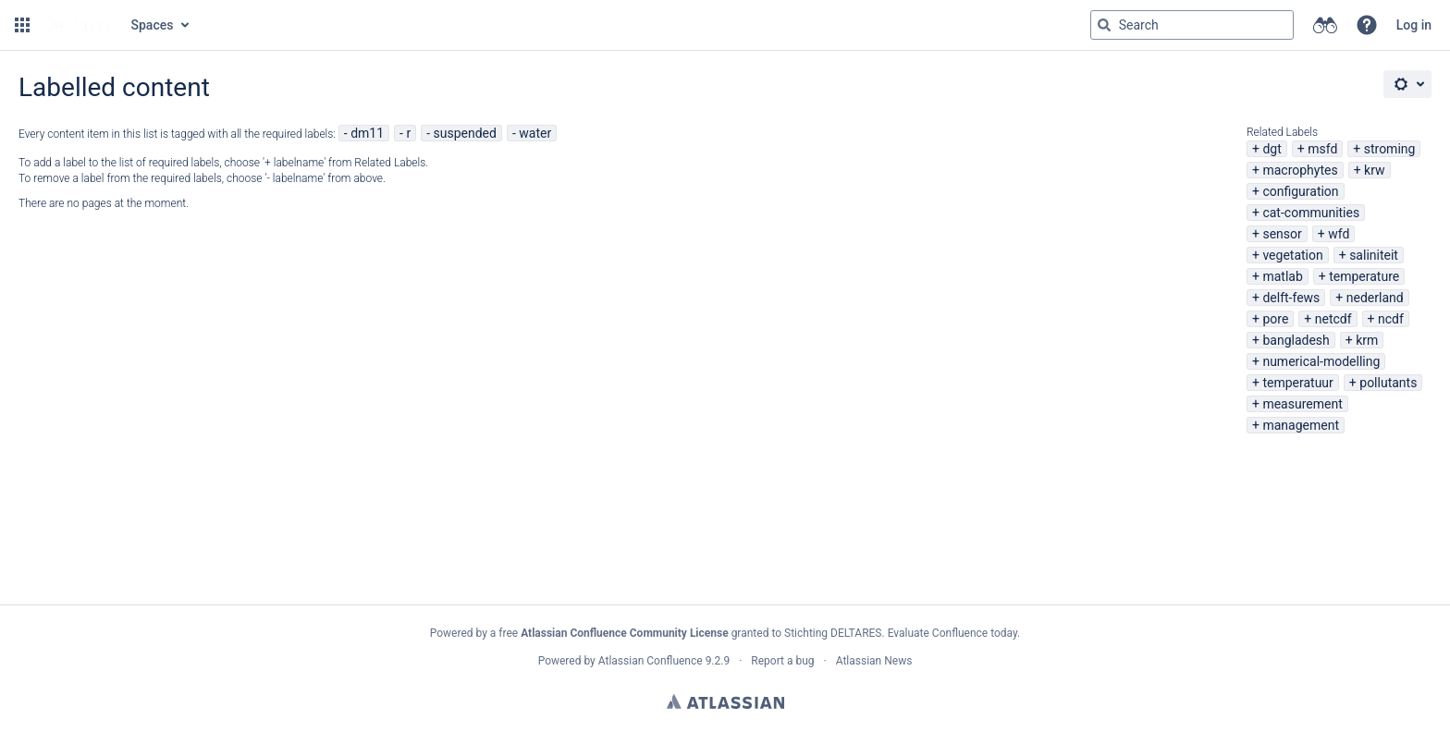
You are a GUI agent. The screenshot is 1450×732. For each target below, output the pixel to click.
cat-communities (1310, 212)
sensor (1281, 233)
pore (1275, 318)
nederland (1375, 297)
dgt (1271, 148)
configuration (1300, 191)
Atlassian (725, 701)
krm (1367, 340)
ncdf (1391, 318)
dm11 (367, 133)
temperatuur (1297, 382)
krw (1374, 170)
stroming (1390, 148)
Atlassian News (874, 660)
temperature (1364, 276)
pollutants (1388, 382)
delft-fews (1291, 297)
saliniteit (1373, 255)
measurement (1302, 403)
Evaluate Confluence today (952, 633)
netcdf (1333, 318)
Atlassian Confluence (650, 660)
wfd (1338, 233)
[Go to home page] (78, 25)
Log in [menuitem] (1414, 25)
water (535, 133)
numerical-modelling (1321, 361)
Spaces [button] (152, 25)
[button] (22, 24)
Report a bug (782, 660)
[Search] (1104, 25)
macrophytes (1299, 170)
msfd (1322, 148)
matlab (1282, 276)
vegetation (1292, 255)
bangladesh (1295, 340)
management (1300, 425)
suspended (465, 133)
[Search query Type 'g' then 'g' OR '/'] (1192, 25)
